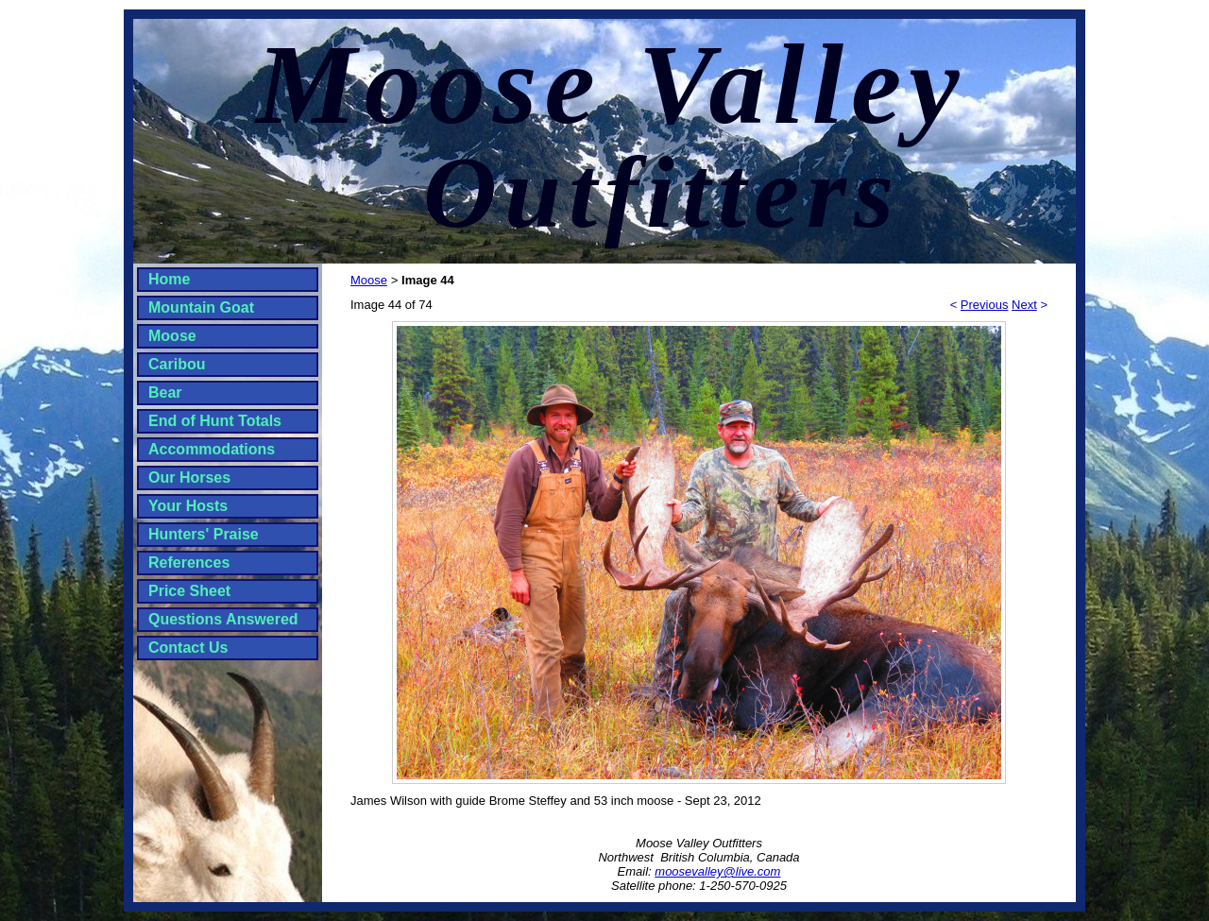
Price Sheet (189, 591)
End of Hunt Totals (214, 421)
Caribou (176, 364)
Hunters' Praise (203, 534)
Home (169, 279)
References (189, 562)
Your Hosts (188, 506)
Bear (165, 392)
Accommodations (211, 449)
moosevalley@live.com (717, 871)
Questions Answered (223, 619)
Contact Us (188, 648)
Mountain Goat (201, 307)
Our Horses (189, 477)
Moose (172, 336)
